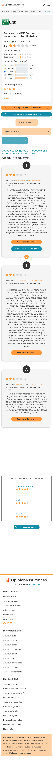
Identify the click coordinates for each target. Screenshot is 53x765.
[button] (29, 41)
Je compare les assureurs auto (26, 114)
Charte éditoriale (10, 711)
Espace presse (9, 614)
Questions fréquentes (12, 702)
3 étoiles (10, 71)
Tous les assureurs (12, 11)
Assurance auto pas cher (34, 741)
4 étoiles (10, 68)
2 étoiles (10, 75)
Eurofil (19, 513)
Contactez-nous (10, 684)
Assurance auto (36, 11)
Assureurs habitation (12, 649)
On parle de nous (10, 619)
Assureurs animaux (11, 667)
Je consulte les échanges (26, 248)
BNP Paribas (25, 11)
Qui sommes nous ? (11, 697)
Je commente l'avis (26, 242)
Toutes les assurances (12, 605)
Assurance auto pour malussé (28, 747)
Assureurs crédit (10, 654)
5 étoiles (10, 65)
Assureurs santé (10, 645)
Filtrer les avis (27, 122)
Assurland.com (35, 584)
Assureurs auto (9, 636)
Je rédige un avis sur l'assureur (26, 108)
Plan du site (8, 729)
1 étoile (9, 78)
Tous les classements (12, 672)
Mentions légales (10, 715)
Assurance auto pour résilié (14, 750)
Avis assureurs (9, 610)
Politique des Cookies (12, 724)
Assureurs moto (10, 640)
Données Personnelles (12, 720)
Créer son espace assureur (14, 688)
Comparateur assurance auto (16, 744)
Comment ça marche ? (13, 693)
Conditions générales (12, 706)
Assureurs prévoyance (12, 663)
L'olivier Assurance (24, 486)
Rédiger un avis (9, 596)
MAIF (18, 500)
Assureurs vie (8, 658)
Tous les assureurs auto (26, 527)
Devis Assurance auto (12, 741)
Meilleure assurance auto (20, 753)
